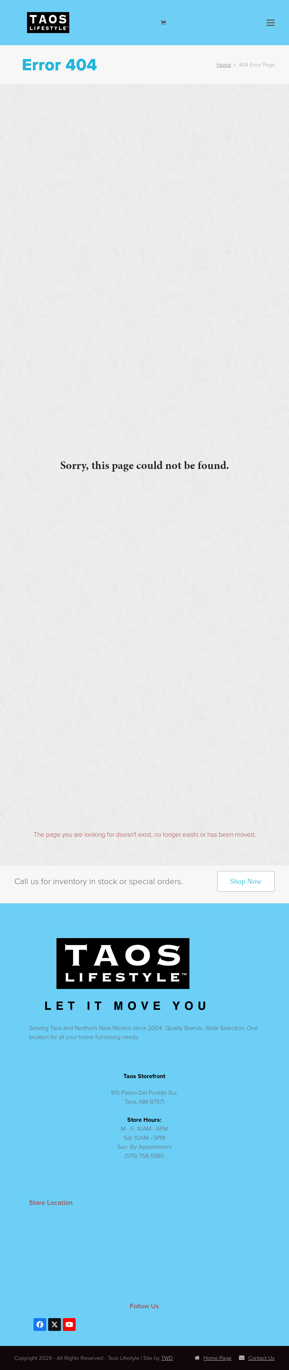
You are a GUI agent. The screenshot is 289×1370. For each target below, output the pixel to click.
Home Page (213, 1358)
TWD (167, 1358)
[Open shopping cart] (164, 23)
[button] (270, 23)
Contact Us (257, 1358)
